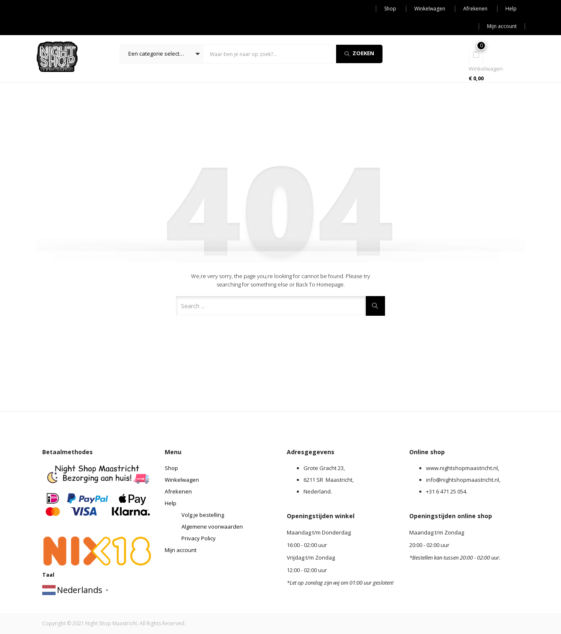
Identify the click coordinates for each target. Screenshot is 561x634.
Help (511, 8)
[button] (162, 54)
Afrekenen (475, 8)
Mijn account (502, 26)
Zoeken (359, 53)
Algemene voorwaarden (212, 526)
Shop (390, 8)
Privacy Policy (198, 538)
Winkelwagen (429, 8)
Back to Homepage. (320, 284)
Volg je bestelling (202, 515)
